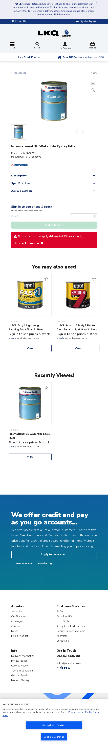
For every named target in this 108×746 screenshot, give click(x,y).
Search (37, 45)
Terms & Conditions (22, 670)
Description (19, 175)
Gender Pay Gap (20, 675)
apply (16, 210)
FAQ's (60, 611)
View (30, 348)
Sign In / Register (88, 21)
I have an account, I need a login (33, 563)
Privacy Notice (19, 660)
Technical (62, 636)
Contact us (63, 640)
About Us (16, 611)
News (14, 631)
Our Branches (19, 616)
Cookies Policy (19, 665)
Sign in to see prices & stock (31, 207)
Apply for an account (54, 554)
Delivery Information (28, 243)
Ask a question (21, 191)
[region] (54, 722)
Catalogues (18, 621)
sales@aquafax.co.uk (69, 663)
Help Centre (64, 621)
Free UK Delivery (83, 57)
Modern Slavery (20, 680)
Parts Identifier (65, 616)
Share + (94, 73)
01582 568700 (68, 656)
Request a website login (71, 631)
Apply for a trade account (71, 626)
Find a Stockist (19, 636)
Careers (15, 626)
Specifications (21, 183)
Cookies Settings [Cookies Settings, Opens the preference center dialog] (54, 736)
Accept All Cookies (54, 725)
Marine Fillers (19, 73)
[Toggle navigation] (12, 46)
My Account (65, 46)
